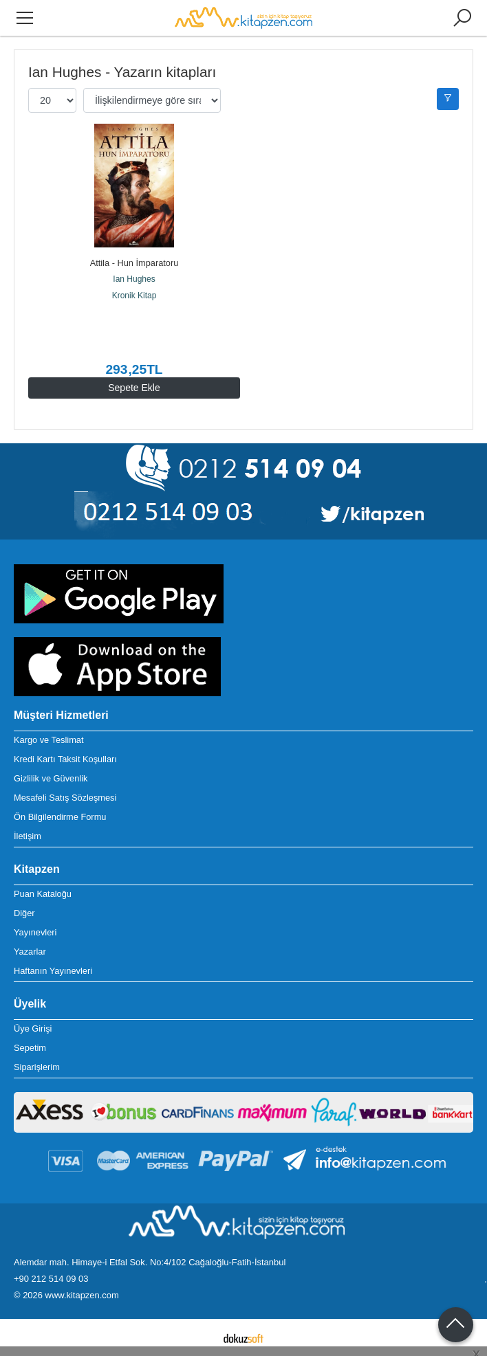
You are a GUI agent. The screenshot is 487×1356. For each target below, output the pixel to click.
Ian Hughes (134, 279)
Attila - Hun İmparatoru (134, 263)
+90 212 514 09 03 (51, 1279)
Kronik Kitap (134, 295)
